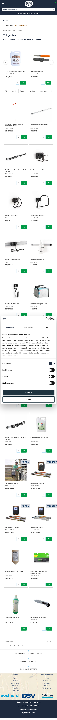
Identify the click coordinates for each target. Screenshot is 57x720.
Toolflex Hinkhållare (11, 215)
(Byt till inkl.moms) (21, 25)
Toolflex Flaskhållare (12, 304)
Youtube (15, 688)
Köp (23, 82)
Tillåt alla (28, 392)
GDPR (47, 678)
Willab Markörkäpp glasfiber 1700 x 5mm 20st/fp (14, 125)
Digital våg (32, 91)
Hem (4, 30)
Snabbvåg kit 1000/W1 (37, 483)
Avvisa (28, 399)
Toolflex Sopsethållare (12, 259)
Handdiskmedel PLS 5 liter (39, 437)
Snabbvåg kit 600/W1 (11, 483)
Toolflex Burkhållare (37, 259)
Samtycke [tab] (10, 327)
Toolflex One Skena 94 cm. (39, 124)
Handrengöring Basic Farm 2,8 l (15, 571)
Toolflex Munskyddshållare (39, 304)
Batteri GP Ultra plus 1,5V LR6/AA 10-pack (38, 572)
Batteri (22, 91)
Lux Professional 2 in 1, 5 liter (15, 71)
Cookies (47, 685)
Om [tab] (47, 327)
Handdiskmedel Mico (12, 617)
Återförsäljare (15, 683)
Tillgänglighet (46, 688)
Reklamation (47, 681)
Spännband (43, 91)
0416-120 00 (23, 13)
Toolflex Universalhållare (38, 170)
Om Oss (15, 681)
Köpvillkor (47, 683)
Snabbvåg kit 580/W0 (37, 527)
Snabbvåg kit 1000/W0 (12, 527)
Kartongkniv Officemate (38, 617)
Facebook (15, 685)
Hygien (53, 91)
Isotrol (14, 91)
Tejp (6, 91)
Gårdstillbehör (11, 30)
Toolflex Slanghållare (37, 215)
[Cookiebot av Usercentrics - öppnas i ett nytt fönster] (45, 318)
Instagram (15, 690)
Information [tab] (28, 327)
